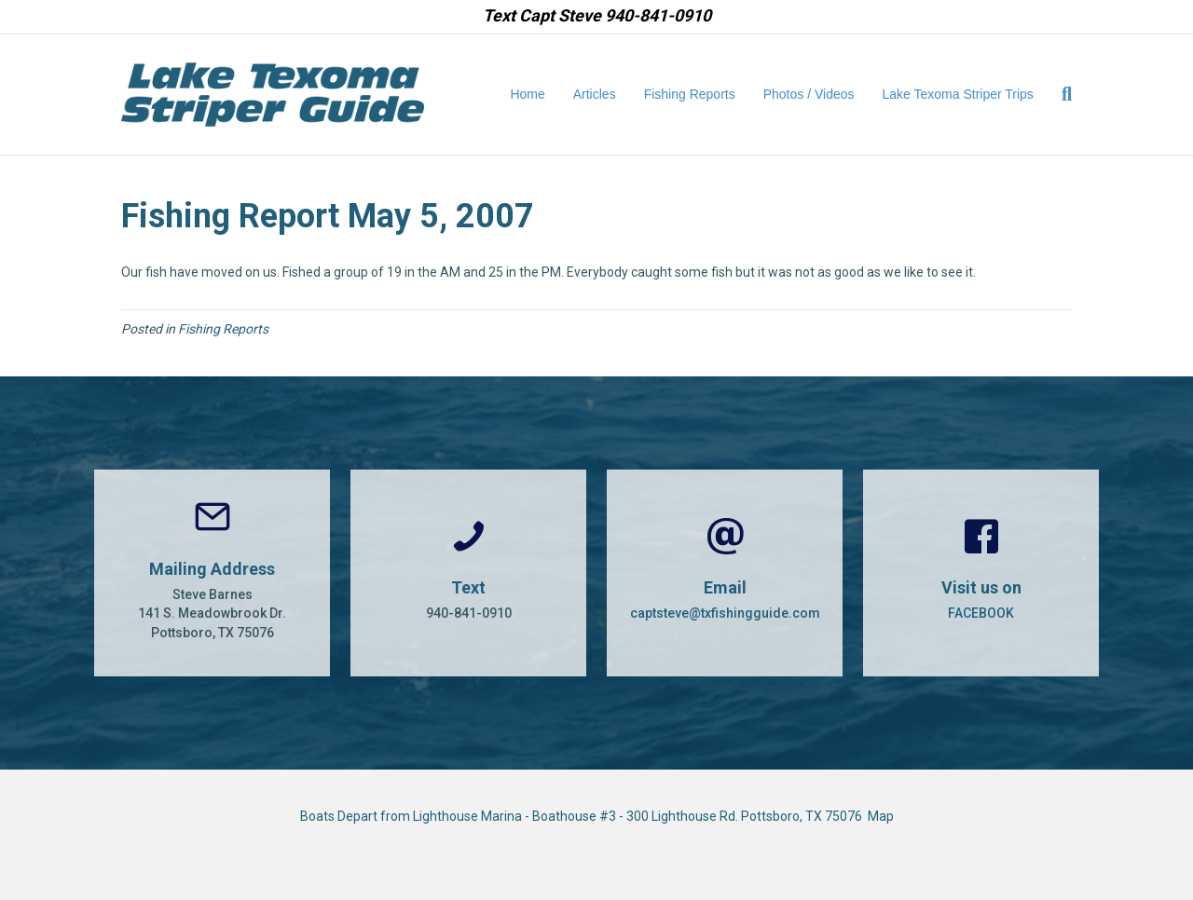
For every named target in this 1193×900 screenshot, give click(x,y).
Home (527, 94)
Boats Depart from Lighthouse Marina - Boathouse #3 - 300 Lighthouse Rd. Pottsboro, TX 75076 (584, 816)
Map (881, 816)
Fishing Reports (689, 94)
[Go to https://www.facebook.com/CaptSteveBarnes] (981, 573)
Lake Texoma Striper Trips (958, 94)
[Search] (1060, 94)
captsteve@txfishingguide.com (725, 613)
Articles (594, 94)
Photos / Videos (809, 94)
